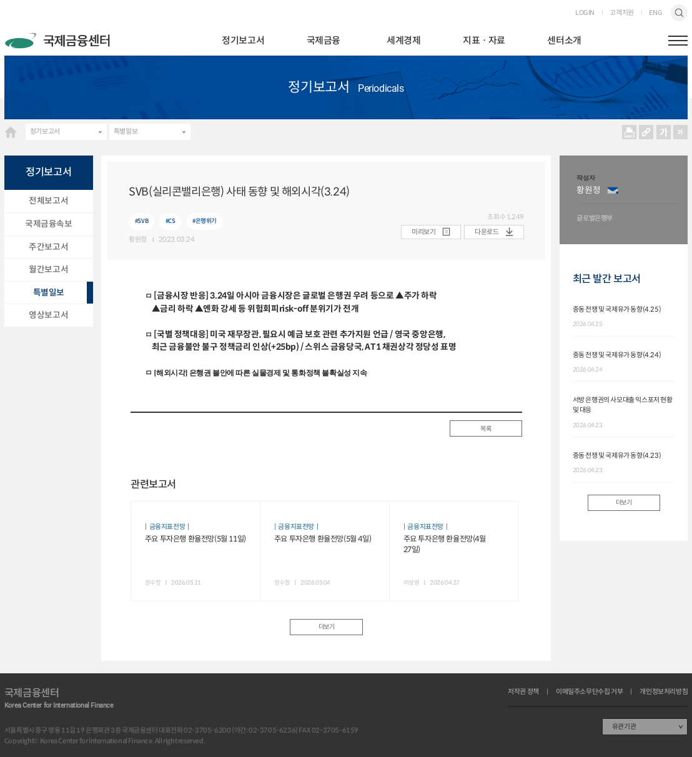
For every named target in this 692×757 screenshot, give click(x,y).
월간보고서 (48, 269)
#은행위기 (204, 221)
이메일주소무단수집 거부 (589, 691)
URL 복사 (646, 132)
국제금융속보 (48, 224)
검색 (679, 12)
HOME (10, 132)
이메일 (613, 190)
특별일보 (125, 131)
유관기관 (624, 726)
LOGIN (585, 12)
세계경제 (403, 40)
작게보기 (680, 132)
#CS (170, 221)
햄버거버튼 (678, 40)
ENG (655, 12)
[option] (627, 199)
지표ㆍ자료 (484, 40)
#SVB (141, 221)
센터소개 (564, 40)
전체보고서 (48, 200)
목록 (485, 429)
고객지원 (621, 12)
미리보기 (423, 231)
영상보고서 (48, 315)
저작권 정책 (523, 691)
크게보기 (664, 132)
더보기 (327, 627)
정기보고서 (243, 40)
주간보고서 (48, 247)
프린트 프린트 (629, 132)
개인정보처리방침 (664, 691)
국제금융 (323, 40)
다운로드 (486, 231)
